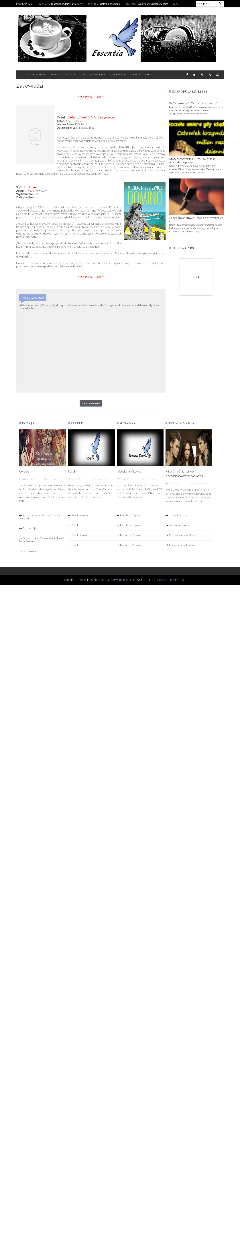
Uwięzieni (25, 471)
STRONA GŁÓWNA (35, 74)
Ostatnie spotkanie (110, 3)
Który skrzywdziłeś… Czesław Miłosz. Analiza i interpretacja (192, 160)
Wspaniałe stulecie (179, 525)
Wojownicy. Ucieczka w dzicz (153, 3)
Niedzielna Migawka (129, 471)
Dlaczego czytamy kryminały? (67, 3)
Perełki (72, 471)
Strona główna (90, 403)
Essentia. (94, 579)
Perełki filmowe (79, 515)
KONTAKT (135, 74)
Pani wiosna (29, 551)
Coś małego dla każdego (182, 535)
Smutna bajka (30, 528)
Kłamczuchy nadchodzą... (182, 544)
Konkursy (72, 74)
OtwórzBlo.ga (122, 579)
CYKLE (148, 74)
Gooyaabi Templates (170, 579)
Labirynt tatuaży (178, 515)
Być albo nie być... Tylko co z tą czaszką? (193, 103)
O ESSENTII (55, 74)
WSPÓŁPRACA (117, 74)
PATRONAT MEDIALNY (94, 74)
